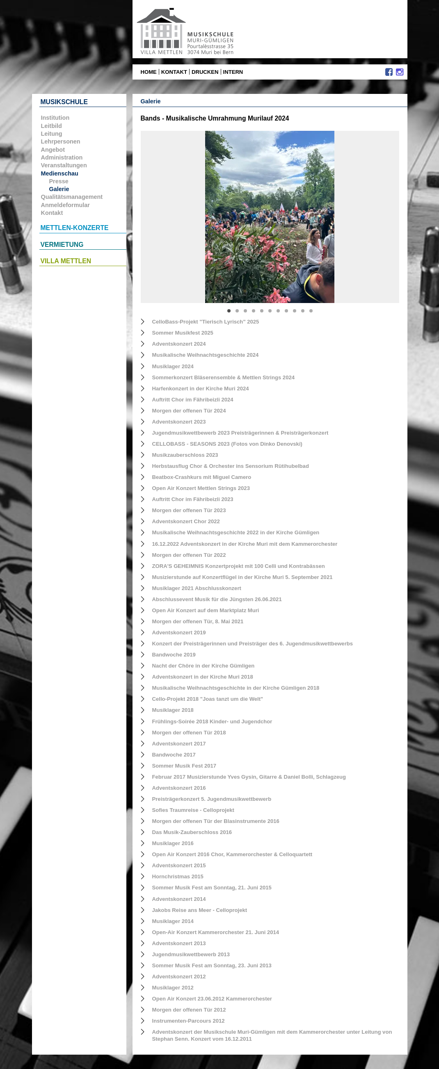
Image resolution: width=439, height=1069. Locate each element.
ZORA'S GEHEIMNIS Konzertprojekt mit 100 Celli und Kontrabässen (238, 566)
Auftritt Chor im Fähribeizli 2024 (192, 400)
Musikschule (64, 101)
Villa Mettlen (66, 261)
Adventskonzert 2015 (179, 865)
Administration (62, 157)
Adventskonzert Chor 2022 (186, 521)
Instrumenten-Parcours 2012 (188, 1021)
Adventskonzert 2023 (179, 422)
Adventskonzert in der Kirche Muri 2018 (202, 677)
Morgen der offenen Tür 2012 (189, 1010)
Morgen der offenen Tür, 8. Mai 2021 (198, 621)
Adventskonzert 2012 (179, 976)
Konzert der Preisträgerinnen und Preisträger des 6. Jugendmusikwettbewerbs (252, 643)
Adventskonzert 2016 (179, 788)
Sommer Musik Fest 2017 (184, 766)
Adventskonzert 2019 (179, 632)
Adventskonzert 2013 (179, 943)
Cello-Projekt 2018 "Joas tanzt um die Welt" (207, 699)
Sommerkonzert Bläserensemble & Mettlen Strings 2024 (223, 377)
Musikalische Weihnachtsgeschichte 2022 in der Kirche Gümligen (236, 532)
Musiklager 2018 (173, 710)
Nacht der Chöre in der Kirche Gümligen (203, 666)
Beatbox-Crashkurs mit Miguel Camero (202, 477)
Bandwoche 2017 (174, 755)
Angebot (53, 149)
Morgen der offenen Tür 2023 (189, 510)
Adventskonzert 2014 (179, 899)
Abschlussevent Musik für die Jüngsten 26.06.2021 (217, 599)
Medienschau (59, 173)
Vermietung (62, 244)
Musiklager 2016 (173, 843)
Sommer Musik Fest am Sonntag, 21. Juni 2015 (212, 887)
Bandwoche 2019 (174, 655)
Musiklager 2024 (173, 366)
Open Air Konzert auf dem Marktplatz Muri (205, 610)
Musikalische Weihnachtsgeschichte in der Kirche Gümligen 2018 (236, 688)
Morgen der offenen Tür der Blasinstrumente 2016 (215, 821)
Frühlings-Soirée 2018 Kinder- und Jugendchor (212, 721)
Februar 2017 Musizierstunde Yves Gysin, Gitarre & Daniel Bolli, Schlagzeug (249, 777)
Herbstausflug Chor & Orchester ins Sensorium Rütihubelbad (230, 466)
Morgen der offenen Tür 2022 (189, 555)
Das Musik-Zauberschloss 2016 (192, 832)
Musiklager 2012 (173, 988)
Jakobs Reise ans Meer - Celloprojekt (199, 910)
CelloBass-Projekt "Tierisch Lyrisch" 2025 (205, 322)
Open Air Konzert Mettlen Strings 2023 (201, 488)
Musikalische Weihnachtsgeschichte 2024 (205, 355)
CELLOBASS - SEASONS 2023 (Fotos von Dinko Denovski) (227, 444)
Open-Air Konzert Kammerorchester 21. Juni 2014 (215, 932)
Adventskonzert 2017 (179, 744)
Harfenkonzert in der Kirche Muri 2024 (200, 388)
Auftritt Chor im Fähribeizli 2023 (192, 499)
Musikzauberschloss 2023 (185, 455)
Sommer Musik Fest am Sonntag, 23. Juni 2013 (212, 965)
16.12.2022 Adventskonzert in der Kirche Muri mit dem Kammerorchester (245, 544)
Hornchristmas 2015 (177, 876)
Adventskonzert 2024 (179, 344)
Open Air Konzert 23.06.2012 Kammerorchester (212, 999)
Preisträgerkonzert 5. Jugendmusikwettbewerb (212, 799)
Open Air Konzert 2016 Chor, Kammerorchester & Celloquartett (232, 854)
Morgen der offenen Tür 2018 (189, 732)
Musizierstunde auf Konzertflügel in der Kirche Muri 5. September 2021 (242, 577)
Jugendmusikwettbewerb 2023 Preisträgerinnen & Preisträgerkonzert (240, 433)
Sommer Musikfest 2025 (182, 333)
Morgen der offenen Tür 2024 (189, 411)
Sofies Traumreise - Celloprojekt (193, 810)
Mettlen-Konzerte (75, 227)
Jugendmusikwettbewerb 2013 (191, 954)
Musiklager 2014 (173, 921)
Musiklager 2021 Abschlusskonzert (196, 588)
